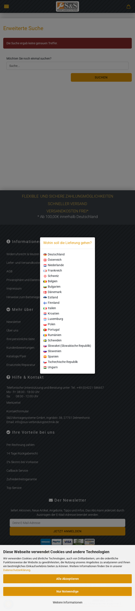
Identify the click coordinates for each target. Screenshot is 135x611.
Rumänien (52, 335)
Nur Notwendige (67, 591)
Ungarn (50, 367)
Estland (50, 297)
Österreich (52, 260)
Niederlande (53, 265)
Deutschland (54, 254)
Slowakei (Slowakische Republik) (67, 346)
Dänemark (52, 292)
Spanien (51, 356)
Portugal (51, 329)
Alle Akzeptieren (67, 578)
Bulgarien (52, 286)
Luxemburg (53, 319)
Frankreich (52, 270)
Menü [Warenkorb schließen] (6, 6)
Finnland (51, 303)
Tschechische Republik (60, 362)
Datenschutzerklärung (16, 570)
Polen (49, 324)
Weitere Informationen (67, 602)
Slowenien (52, 351)
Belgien (50, 281)
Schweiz (51, 276)
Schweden (52, 340)
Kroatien (51, 313)
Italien (49, 308)
